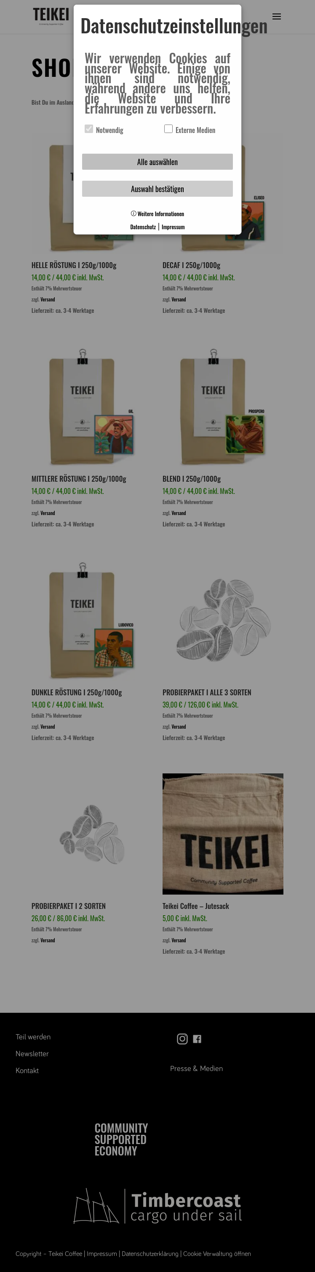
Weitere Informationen (157, 214)
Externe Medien (189, 130)
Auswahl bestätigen (157, 188)
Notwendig (104, 130)
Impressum (173, 227)
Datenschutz (143, 227)
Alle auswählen (157, 161)
